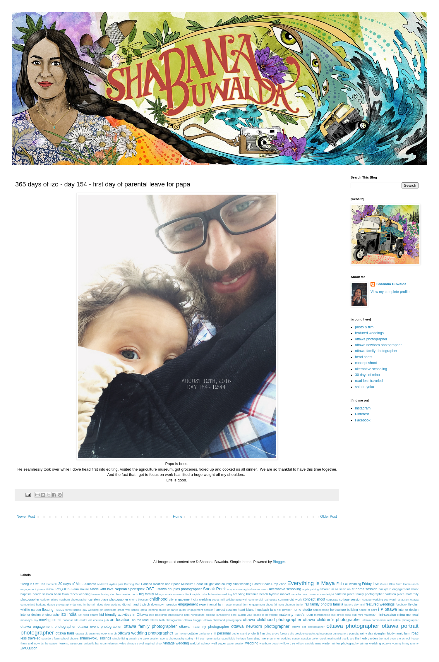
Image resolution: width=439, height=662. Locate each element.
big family (146, 594)
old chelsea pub (98, 620)
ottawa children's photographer (332, 619)
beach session (42, 594)
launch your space (249, 614)
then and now (30, 643)
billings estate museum (169, 594)
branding (239, 594)
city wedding (202, 599)
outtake (193, 633)
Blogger (279, 562)
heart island (246, 609)
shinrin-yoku (364, 387)
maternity (286, 615)
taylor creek (319, 638)
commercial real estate (262, 599)
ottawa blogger (193, 620)
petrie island (239, 633)
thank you (348, 638)
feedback (401, 604)
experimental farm (211, 604)
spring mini (192, 638)
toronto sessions (71, 643)
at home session (364, 589)
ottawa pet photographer (308, 626)
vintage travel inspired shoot (144, 643)
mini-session (386, 615)
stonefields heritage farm (237, 638)
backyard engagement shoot (398, 589)
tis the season (49, 643)
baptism (26, 594)
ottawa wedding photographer (145, 633)
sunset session (301, 638)
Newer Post (26, 516)
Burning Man (132, 584)
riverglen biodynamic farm (392, 633)
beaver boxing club (103, 594)
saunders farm (51, 638)
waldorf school (200, 643)
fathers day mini (354, 604)
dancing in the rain (84, 604)
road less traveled (369, 381)
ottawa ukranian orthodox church (96, 633)
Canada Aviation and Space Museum (167, 584)
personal (224, 633)
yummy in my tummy (405, 643)
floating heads (53, 610)
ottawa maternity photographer (204, 627)
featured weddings (369, 333)
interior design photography (39, 614)
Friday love (370, 584)
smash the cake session (144, 638)
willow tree (287, 643)
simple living (120, 638)
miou (401, 615)
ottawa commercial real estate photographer (390, 620)
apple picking (310, 589)
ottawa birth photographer (166, 620)
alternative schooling (371, 369)
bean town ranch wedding (72, 594)
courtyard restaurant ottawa (401, 599)
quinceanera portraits (346, 633)
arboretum (327, 589)
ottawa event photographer (100, 627)
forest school (73, 609)
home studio (302, 610)
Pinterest (362, 414)
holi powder (284, 609)
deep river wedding (109, 604)
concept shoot (366, 363)
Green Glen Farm (391, 584)
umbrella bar (92, 643)
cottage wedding (372, 599)
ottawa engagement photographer (48, 627)
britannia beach (257, 594)
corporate (332, 599)
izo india (68, 614)
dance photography (59, 604)
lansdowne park (226, 614)
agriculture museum (255, 589)
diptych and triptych (136, 604)
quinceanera (324, 633)
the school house (408, 638)
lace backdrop (158, 614)
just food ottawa (88, 614)
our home (180, 633)
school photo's (70, 638)
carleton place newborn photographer (64, 599)
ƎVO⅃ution (28, 648)
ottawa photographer (371, 339)
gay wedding (91, 609)
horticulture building (344, 609)
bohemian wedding (220, 594)
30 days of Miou (70, 584)
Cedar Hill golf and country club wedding (222, 584)
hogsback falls (265, 609)
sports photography (172, 638)
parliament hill (207, 633)
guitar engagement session (196, 609)
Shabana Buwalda (391, 284)
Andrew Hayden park (110, 584)
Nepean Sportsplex (130, 589)
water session (235, 643)
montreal (412, 614)
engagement (188, 604)
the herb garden (366, 638)
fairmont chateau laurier (288, 604)
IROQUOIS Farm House (72, 589)
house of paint (368, 609)
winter (326, 643)
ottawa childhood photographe (222, 620)
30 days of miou (367, 375)
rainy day (366, 633)
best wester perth (127, 594)
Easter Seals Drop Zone (269, 584)
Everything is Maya (311, 583)
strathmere (261, 638)
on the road (140, 620)
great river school (128, 609)
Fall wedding (352, 584)
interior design (408, 609)
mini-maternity (366, 614)
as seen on (343, 589)
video (122, 643)
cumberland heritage (33, 604)
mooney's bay (29, 620)
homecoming (321, 609)
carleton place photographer (108, 599)
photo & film (364, 327)
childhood (159, 599)
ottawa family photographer (376, 351)
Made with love (102, 589)
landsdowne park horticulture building (191, 614)
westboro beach (269, 643)
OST (150, 588)
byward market (279, 594)
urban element (109, 643)
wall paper (218, 643)
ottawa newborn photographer (378, 345)
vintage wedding (176, 643)
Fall (339, 584)
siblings (105, 638)
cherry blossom (139, 599)
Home (177, 516)
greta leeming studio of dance (159, 609)
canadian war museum (305, 594)
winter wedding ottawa (375, 643)
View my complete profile (390, 292)
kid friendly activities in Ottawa (124, 615)
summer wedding (280, 638)
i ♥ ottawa (387, 609)
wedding (251, 643)
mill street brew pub (344, 614)
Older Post (328, 516)
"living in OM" (30, 584)
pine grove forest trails (280, 633)
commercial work (290, 599)
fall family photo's (318, 604)
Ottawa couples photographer (179, 589)
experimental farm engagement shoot (249, 604)
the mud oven (387, 638)
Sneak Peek (214, 588)
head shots (363, 357)
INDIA (50, 589)
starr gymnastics (210, 638)
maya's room (304, 614)
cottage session (350, 599)
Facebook (363, 420)
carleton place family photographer (359, 594)
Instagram (363, 408)
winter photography (345, 643)
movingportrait (50, 620)
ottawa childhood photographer (272, 619)
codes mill (218, 599)
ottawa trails (65, 633)
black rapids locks (196, 594)
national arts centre (75, 620)
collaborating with (237, 599)
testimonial (334, 638)
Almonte (90, 584)
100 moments (48, 584)
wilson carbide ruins (308, 643)
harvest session (226, 609)
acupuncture (235, 589)
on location (120, 619)
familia (338, 604)
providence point (305, 633)
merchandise (322, 614)
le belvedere (270, 614)
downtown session (164, 604)
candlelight (327, 594)
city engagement (180, 599)
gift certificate (108, 609)
